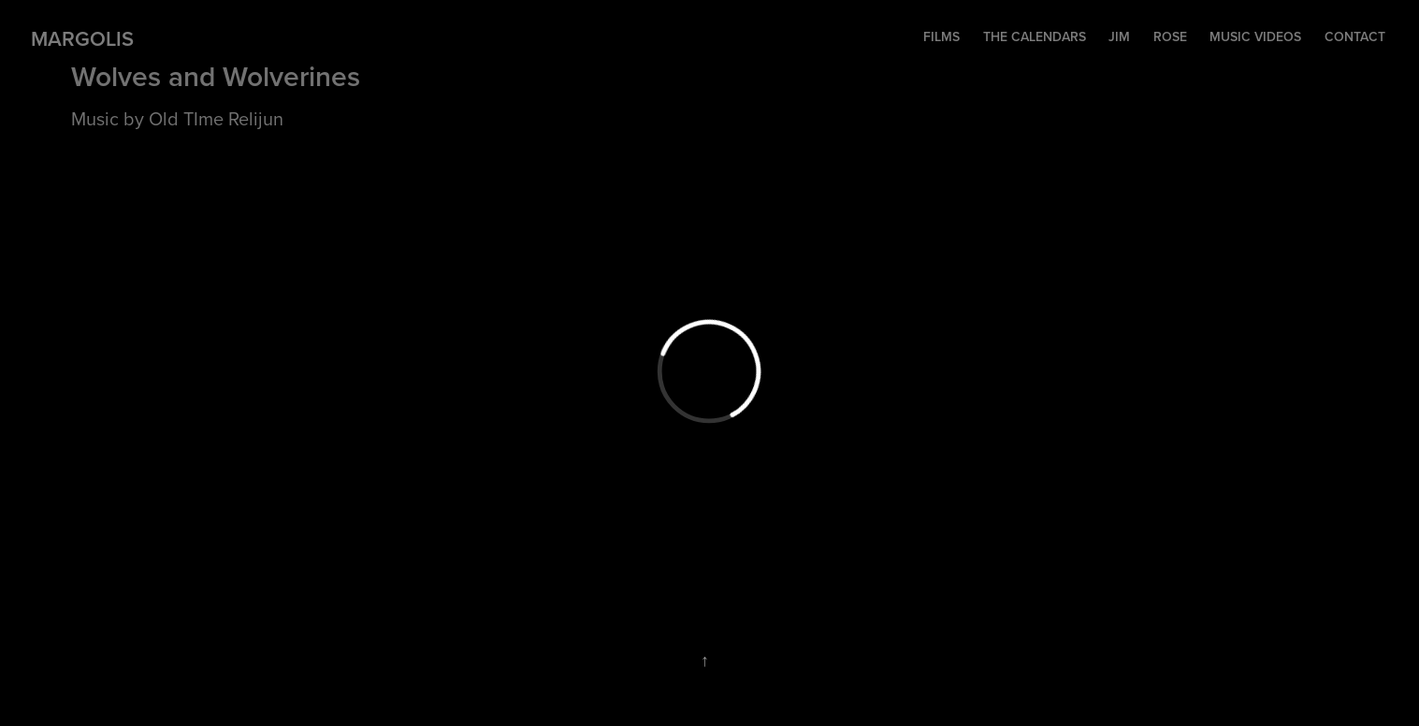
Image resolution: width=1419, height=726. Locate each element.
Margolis (82, 38)
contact (1355, 36)
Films (941, 36)
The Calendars (1034, 36)
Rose (1170, 36)
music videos (1255, 36)
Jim (1119, 36)
